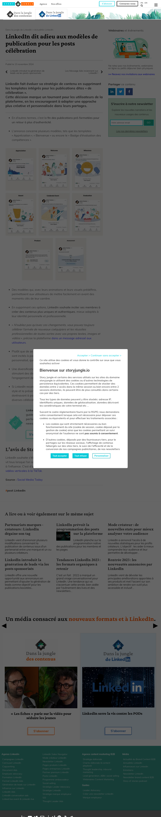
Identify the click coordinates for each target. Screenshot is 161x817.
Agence (43, 4)
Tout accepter (60, 455)
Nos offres (56, 4)
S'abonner (107, 3)
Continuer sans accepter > (106, 355)
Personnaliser (101, 455)
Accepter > (83, 355)
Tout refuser (80, 455)
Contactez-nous (127, 3)
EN (146, 2)
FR (142, 2)
